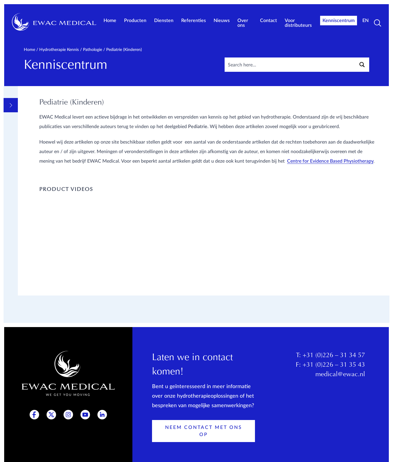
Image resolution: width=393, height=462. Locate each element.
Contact (268, 20)
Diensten (163, 20)
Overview (37, 102)
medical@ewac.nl (340, 376)
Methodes (38, 140)
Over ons (242, 23)
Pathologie (92, 50)
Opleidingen (41, 287)
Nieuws (222, 20)
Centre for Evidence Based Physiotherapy (331, 180)
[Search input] (302, 64)
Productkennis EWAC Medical (53, 299)
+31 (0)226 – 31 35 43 (334, 366)
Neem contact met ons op (203, 432)
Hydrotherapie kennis (59, 50)
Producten (135, 20)
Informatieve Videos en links (53, 126)
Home (110, 20)
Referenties (193, 20)
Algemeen (37, 113)
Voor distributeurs (298, 23)
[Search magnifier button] (362, 64)
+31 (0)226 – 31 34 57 (334, 357)
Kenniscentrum (338, 20)
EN (365, 20)
